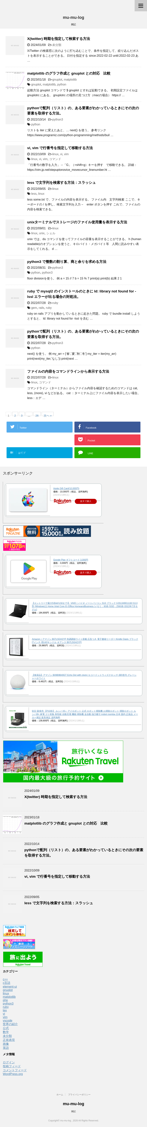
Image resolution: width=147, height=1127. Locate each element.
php (5, 1000)
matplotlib (70, 79)
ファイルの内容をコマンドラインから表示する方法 (68, 371)
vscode (7, 1020)
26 (37, 415)
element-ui (10, 986)
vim (66, 154)
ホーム (59, 1094)
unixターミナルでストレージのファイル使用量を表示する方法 (77, 222)
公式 (6, 1028)
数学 (6, 1032)
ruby (55, 302)
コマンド (55, 159)
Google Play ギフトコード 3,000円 (70, 560)
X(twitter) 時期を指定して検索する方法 (58, 39)
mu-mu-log (73, 17)
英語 (6, 1047)
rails (41, 307)
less (33, 193)
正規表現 (9, 1040)
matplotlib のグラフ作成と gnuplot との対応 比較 (68, 73)
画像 (6, 1043)
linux (55, 154)
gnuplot (57, 79)
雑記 (73, 1111)
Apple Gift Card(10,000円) (66, 488)
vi (61, 154)
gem (34, 307)
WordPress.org (13, 1074)
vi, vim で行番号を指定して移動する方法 (60, 148)
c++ (5, 979)
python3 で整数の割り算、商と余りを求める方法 (66, 262)
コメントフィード (15, 1070)
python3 (57, 119)
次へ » (48, 415)
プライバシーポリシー (79, 1094)
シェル (50, 233)
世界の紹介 (10, 1024)
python (61, 84)
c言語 (6, 982)
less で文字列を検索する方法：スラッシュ (61, 183)
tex (5, 1010)
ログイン (9, 1062)
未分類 (56, 45)
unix (41, 233)
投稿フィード (12, 1066)
